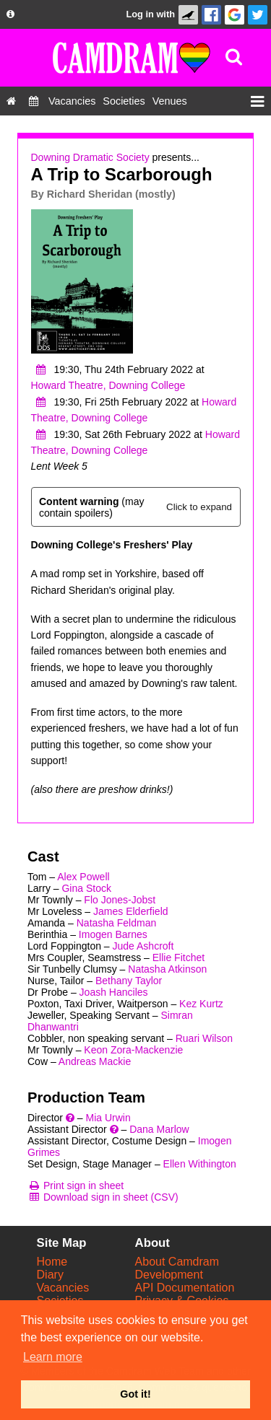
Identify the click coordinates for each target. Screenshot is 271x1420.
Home (52, 1261)
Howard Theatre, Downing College (108, 385)
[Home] (11, 101)
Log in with (150, 14)
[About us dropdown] (10, 14)
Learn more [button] (52, 1357)
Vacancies (63, 1287)
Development (169, 1274)
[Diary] (33, 101)
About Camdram (177, 1261)
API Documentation (185, 1287)
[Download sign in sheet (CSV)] (102, 1197)
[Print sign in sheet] (75, 1185)
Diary (50, 1274)
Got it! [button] (135, 1394)
